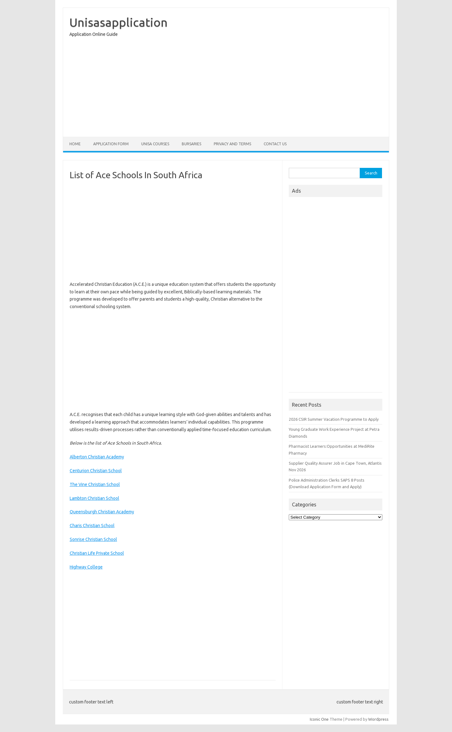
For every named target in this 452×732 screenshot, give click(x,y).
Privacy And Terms (232, 144)
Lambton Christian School (94, 498)
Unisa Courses (155, 144)
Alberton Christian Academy (97, 456)
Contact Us (275, 144)
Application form (111, 144)
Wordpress (378, 719)
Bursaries (191, 144)
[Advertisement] (226, 88)
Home (75, 144)
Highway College (86, 566)
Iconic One (319, 719)
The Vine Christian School (95, 484)
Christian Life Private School (97, 553)
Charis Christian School (92, 525)
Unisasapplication (118, 22)
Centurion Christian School (96, 470)
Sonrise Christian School (93, 539)
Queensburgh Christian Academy (102, 511)
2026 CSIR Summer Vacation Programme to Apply (334, 419)
